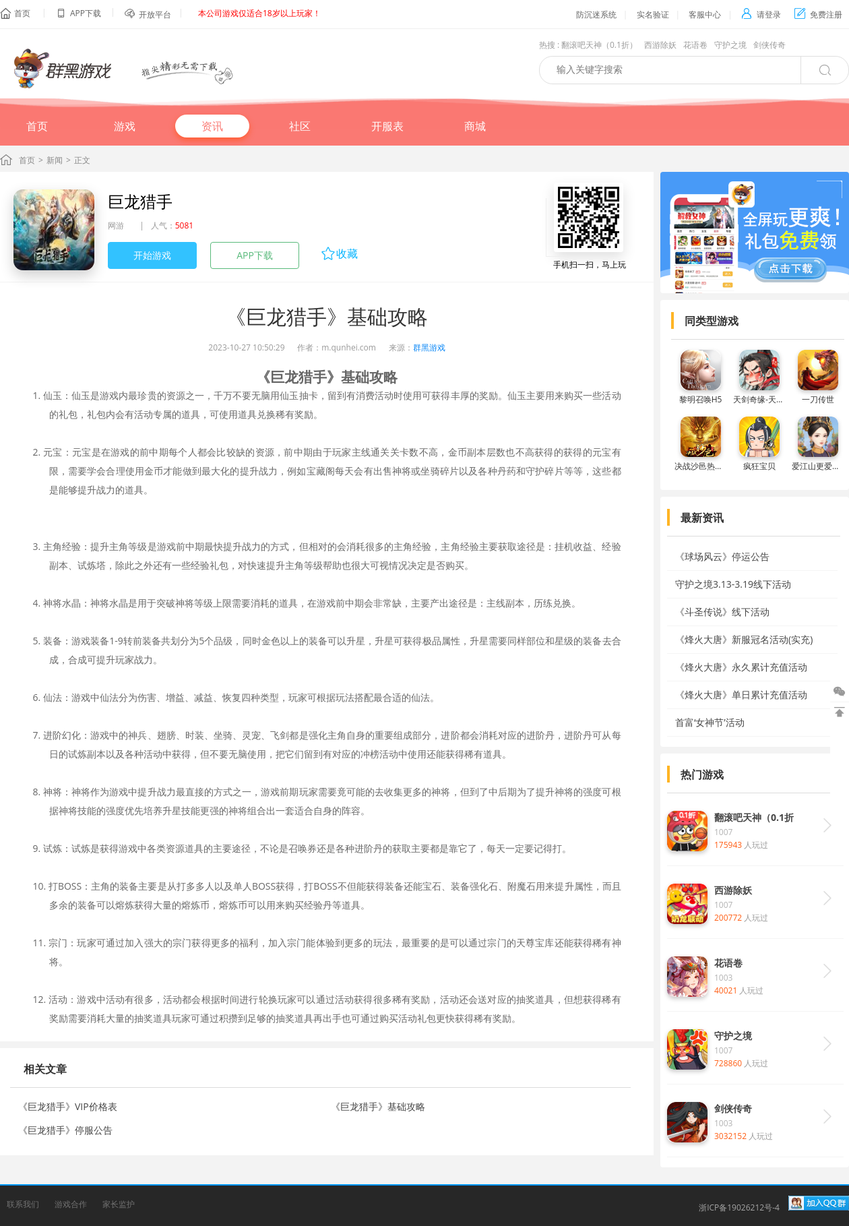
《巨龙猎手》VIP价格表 (67, 1106)
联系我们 (23, 1204)
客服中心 (705, 14)
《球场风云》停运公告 (722, 556)
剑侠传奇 (769, 45)
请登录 (761, 14)
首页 (22, 13)
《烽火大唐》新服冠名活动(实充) (744, 639)
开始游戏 (152, 255)
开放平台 (155, 14)
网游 (116, 225)
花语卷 (695, 45)
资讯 (212, 126)
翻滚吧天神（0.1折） (599, 45)
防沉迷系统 (596, 14)
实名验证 (653, 14)
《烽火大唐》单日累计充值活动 (741, 694)
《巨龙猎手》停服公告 (65, 1130)
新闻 (54, 160)
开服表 (387, 126)
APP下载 (255, 255)
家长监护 (118, 1204)
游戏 (124, 126)
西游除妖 (660, 45)
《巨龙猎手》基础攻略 (378, 1106)
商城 (475, 126)
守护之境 (730, 45)
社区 (300, 126)
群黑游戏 (429, 347)
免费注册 (818, 14)
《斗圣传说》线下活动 (722, 611)
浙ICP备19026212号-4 (739, 1207)
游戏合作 (71, 1204)
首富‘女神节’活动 (710, 722)
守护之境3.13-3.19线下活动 (733, 584)
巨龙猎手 (140, 201)
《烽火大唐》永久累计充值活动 (741, 667)
